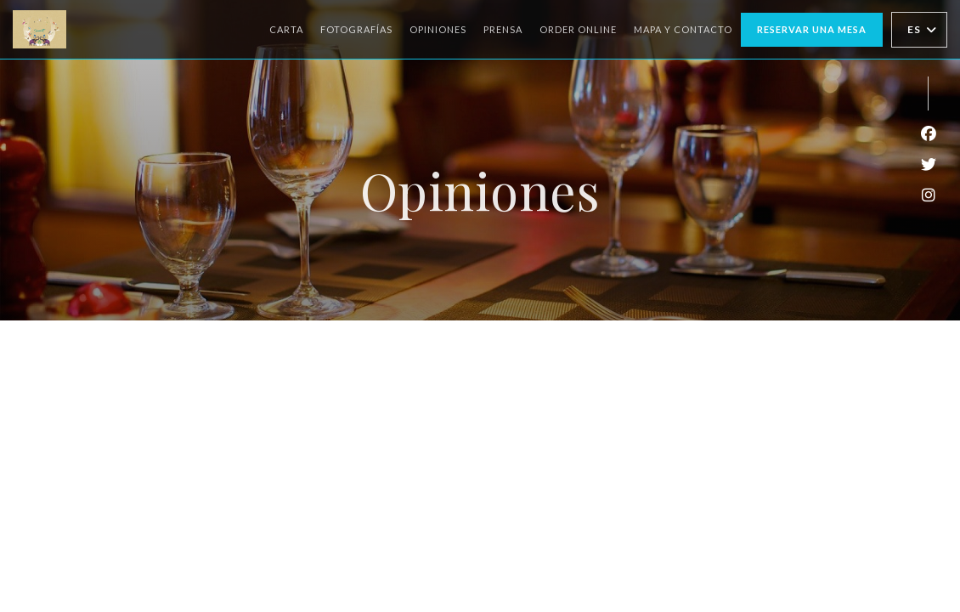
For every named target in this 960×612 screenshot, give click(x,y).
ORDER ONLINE (578, 27)
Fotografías (356, 29)
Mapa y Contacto (683, 29)
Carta (286, 29)
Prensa (502, 29)
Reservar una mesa (812, 29)
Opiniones (437, 29)
